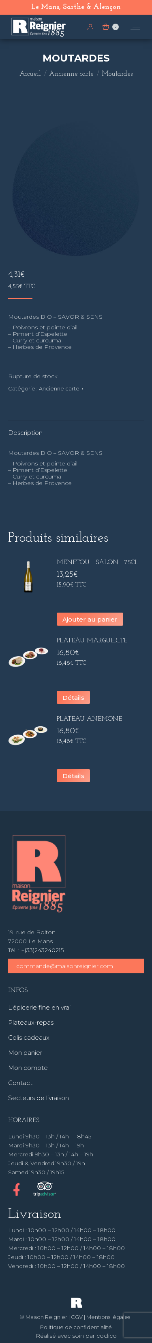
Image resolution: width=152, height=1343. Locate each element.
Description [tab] (25, 433)
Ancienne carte (59, 388)
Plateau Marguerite (92, 640)
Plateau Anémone (89, 719)
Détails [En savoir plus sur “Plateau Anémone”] (73, 776)
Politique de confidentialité (76, 1327)
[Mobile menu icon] (135, 27)
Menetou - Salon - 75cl (97, 562)
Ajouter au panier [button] (90, 619)
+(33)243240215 (42, 950)
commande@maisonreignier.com (64, 966)
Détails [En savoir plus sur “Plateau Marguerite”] (73, 697)
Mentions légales (108, 1317)
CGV (77, 1317)
